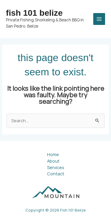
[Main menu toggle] (99, 19)
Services (55, 167)
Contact (55, 174)
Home (53, 154)
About (53, 161)
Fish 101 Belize (34, 13)
